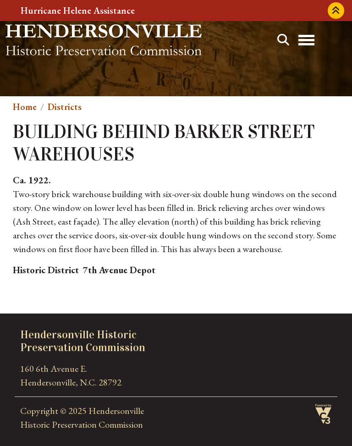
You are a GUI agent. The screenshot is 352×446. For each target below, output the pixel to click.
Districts (65, 107)
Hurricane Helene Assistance (78, 11)
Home (25, 107)
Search (283, 40)
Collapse (336, 10)
